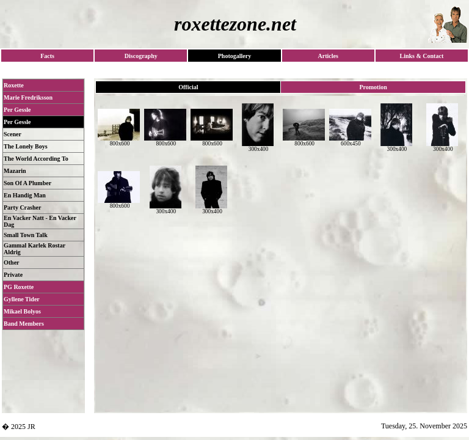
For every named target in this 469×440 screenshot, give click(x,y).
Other (12, 262)
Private (13, 274)
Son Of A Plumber (27, 183)
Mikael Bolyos (22, 311)
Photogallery (234, 56)
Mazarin (15, 170)
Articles (328, 56)
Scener (12, 134)
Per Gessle (17, 109)
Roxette (14, 85)
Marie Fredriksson (28, 97)
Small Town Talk (26, 235)
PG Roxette (19, 287)
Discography (141, 56)
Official (188, 87)
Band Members (24, 323)
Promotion (373, 87)
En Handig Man (25, 195)
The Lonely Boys (26, 146)
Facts (47, 56)
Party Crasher (22, 207)
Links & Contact (422, 56)
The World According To (36, 158)
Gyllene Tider (22, 299)
